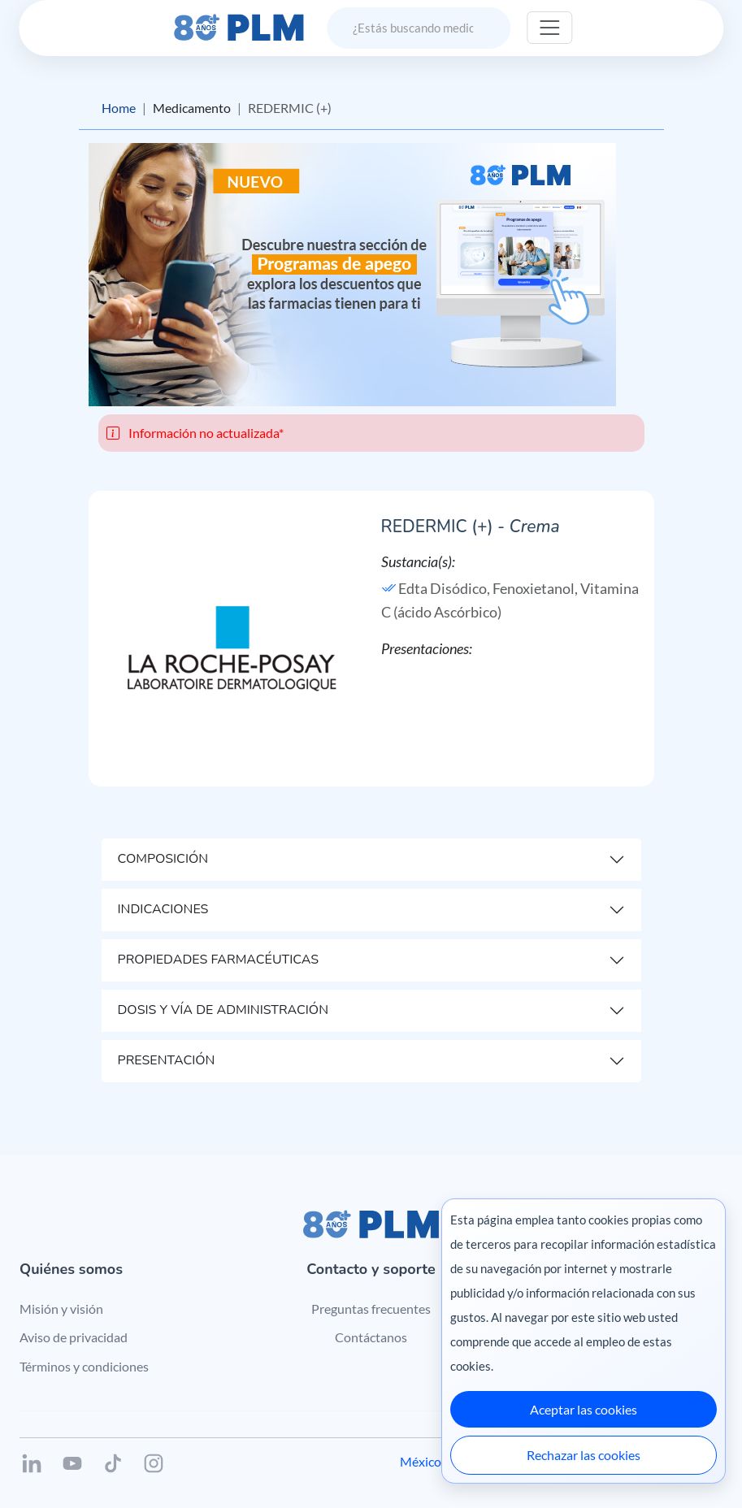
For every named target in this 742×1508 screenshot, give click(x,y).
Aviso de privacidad (74, 1337)
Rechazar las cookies (583, 1454)
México (420, 1461)
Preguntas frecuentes (371, 1308)
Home (119, 107)
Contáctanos (371, 1337)
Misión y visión (61, 1308)
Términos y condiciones (84, 1366)
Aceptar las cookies (583, 1409)
